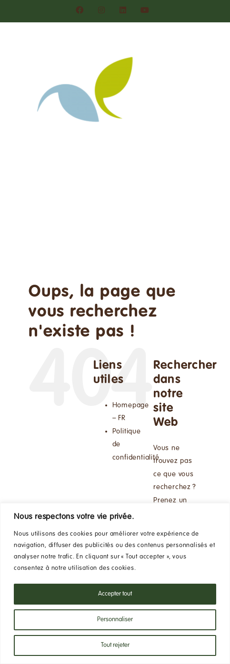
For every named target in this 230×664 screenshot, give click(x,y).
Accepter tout (115, 594)
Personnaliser (115, 619)
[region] (115, 583)
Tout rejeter (115, 645)
